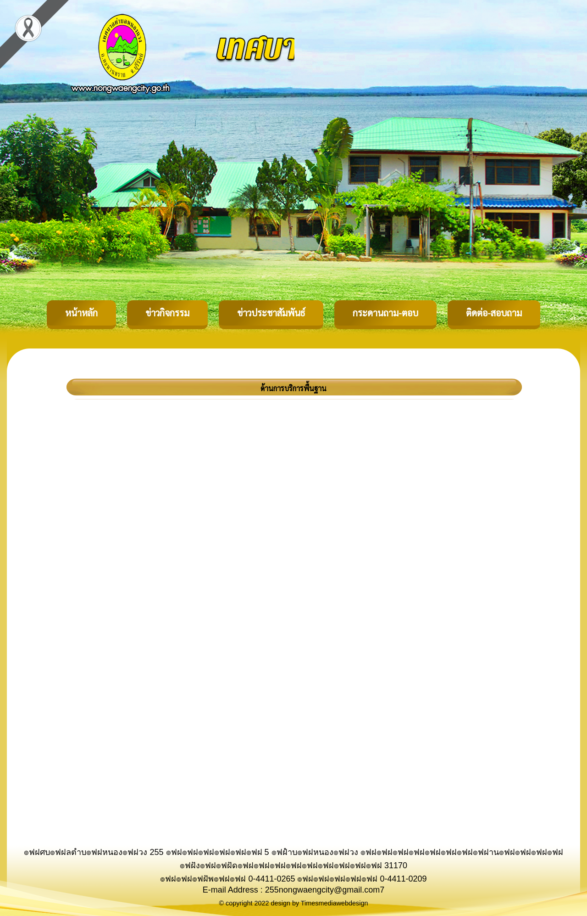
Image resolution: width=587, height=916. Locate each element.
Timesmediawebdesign (334, 903)
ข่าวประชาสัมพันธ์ (271, 313)
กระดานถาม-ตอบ (385, 313)
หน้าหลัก (81, 313)
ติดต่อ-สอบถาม (494, 313)
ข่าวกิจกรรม (167, 313)
